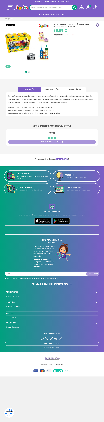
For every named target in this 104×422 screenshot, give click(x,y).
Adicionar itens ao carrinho (52, 142)
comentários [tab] (74, 89)
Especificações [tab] (52, 89)
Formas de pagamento (13, 300)
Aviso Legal (10, 326)
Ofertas (8, 348)
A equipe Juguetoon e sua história (17, 322)
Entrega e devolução (12, 296)
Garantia (10, 314)
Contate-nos (10, 308)
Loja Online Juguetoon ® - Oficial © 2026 (52, 413)
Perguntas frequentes (13, 304)
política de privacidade (20, 278)
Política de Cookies (12, 330)
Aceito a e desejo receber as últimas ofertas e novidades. (32, 278)
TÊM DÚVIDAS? (12, 292)
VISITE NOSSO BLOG (52, 392)
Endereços (9, 371)
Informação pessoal (12, 362)
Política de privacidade (13, 318)
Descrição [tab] (29, 89)
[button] (97, 25)
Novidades (9, 353)
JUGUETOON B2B (11, 340)
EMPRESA (10, 336)
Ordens (8, 367)
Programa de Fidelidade (14, 375)
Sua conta (11, 358)
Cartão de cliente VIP (13, 344)
